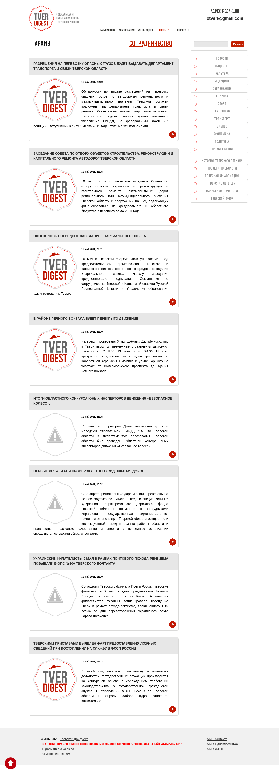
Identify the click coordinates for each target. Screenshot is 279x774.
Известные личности (222, 191)
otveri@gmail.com (225, 18)
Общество (222, 66)
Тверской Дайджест (74, 739)
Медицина (222, 81)
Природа (222, 96)
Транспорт (222, 119)
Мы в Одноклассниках (222, 744)
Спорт (222, 104)
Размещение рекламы (56, 754)
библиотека (107, 19)
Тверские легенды (222, 183)
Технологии (222, 111)
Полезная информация (222, 176)
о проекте (183, 19)
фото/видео (145, 19)
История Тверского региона (221, 161)
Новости (222, 58)
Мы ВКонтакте (217, 739)
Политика (222, 141)
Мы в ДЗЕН (215, 749)
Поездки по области (222, 168)
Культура (222, 73)
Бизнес (222, 126)
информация (126, 19)
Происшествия (222, 149)
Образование (222, 89)
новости (164, 19)
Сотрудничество (150, 44)
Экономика (222, 134)
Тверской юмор (222, 198)
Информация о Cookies (57, 749)
